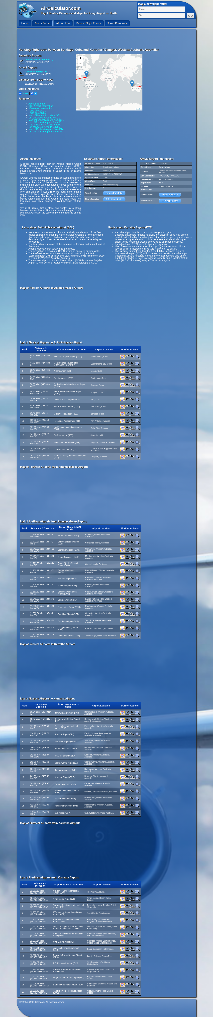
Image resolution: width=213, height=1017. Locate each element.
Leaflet (139, 109)
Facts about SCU (37, 110)
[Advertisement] (107, 38)
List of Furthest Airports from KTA (45, 131)
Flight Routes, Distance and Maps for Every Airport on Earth (79, 13)
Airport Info (63, 23)
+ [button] (80, 58)
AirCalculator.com (61, 8)
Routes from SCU (114, 193)
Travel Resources (117, 23)
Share (23, 93)
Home (24, 23)
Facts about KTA (37, 113)
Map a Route (42, 23)
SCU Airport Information (40, 106)
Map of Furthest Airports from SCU (46, 120)
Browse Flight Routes (88, 23)
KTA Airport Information (40, 108)
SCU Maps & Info (114, 199)
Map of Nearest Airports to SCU (44, 115)
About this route (36, 103)
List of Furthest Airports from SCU (45, 122)
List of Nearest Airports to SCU (44, 117)
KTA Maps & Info (170, 201)
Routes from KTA (170, 195)
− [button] (80, 63)
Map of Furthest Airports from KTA (46, 129)
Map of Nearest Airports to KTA (44, 124)
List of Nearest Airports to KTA (44, 127)
